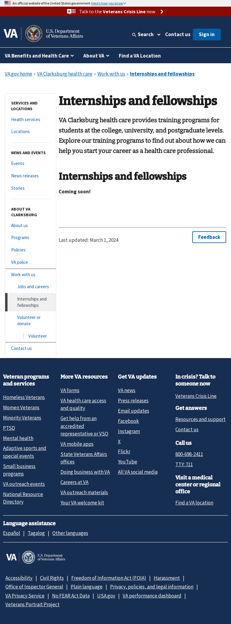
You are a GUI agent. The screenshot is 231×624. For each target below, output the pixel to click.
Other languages (70, 533)
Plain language (87, 586)
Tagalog (36, 533)
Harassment (167, 578)
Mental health (18, 438)
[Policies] (30, 250)
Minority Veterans (22, 417)
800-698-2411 (189, 454)
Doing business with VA (85, 472)
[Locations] (30, 132)
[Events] (30, 164)
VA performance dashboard (152, 595)
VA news (126, 390)
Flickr (124, 451)
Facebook (128, 421)
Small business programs (19, 470)
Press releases (133, 400)
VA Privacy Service (25, 595)
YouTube (127, 461)
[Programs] (30, 238)
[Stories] (30, 188)
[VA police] (30, 262)
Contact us (177, 34)
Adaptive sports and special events (24, 452)
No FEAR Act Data (71, 595)
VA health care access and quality (83, 404)
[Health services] (30, 120)
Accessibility (18, 578)
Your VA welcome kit (82, 502)
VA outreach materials (84, 492)
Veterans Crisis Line (196, 396)
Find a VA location (194, 502)
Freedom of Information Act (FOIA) (108, 578)
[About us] (30, 226)
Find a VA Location (140, 55)
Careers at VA (74, 482)
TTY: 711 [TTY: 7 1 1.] (184, 464)
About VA (93, 55)
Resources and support (200, 419)
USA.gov (106, 595)
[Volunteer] (30, 336)
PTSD (9, 428)
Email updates (133, 410)
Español (11, 533)
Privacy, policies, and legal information (151, 586)
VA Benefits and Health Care (37, 55)
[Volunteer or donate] (30, 320)
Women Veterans (21, 407)
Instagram (129, 431)
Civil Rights (52, 578)
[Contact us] (30, 348)
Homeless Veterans (24, 397)
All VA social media (138, 472)
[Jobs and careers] (30, 287)
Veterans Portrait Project (32, 604)
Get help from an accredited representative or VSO (84, 426)
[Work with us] (30, 275)
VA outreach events (24, 484)
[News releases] (30, 176)
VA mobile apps (77, 444)
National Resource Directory (23, 498)
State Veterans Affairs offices (83, 458)
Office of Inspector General (34, 586)
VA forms (69, 390)
